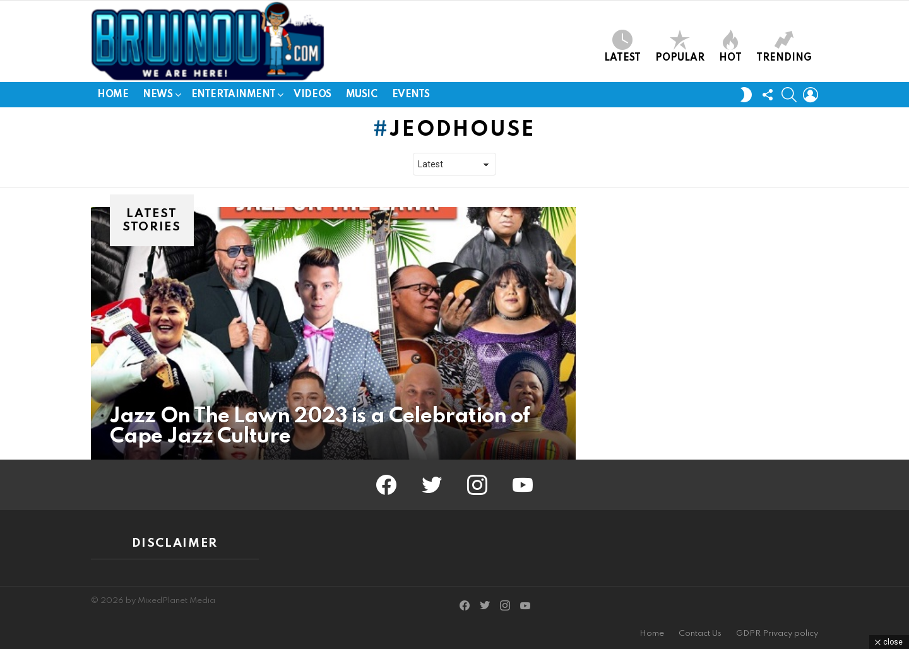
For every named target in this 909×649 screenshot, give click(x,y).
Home (112, 95)
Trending (784, 46)
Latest (622, 46)
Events (411, 95)
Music (361, 95)
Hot (730, 46)
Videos (312, 95)
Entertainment (233, 97)
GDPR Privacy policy (777, 633)
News (157, 97)
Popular (679, 46)
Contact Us (700, 633)
